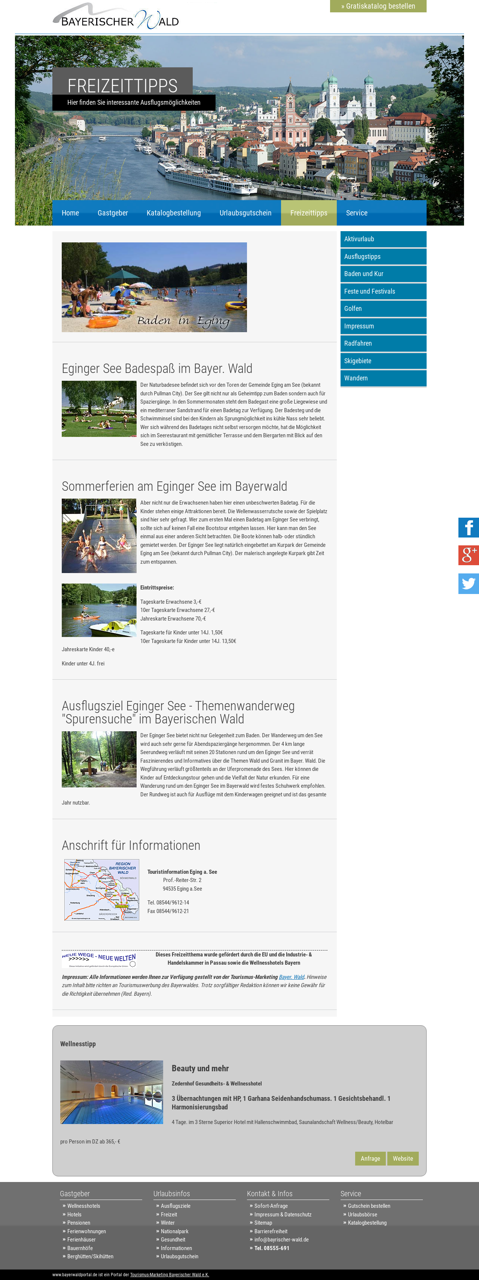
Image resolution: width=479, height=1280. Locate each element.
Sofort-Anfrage (271, 1206)
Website (403, 1158)
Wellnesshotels (83, 1206)
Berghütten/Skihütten (90, 1256)
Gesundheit (173, 1239)
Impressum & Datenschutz (283, 1214)
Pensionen (78, 1222)
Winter (168, 1222)
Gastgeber (113, 212)
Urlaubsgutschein (246, 212)
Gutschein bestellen (369, 1206)
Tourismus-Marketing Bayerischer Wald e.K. (169, 1274)
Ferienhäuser (81, 1239)
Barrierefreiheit (270, 1231)
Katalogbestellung (174, 212)
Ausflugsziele (175, 1206)
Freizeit (169, 1214)
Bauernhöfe (80, 1248)
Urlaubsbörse (362, 1214)
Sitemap (263, 1222)
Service (356, 212)
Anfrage (370, 1158)
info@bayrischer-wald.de (281, 1239)
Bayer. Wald (291, 977)
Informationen (176, 1248)
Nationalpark (175, 1231)
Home (70, 212)
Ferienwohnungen (86, 1231)
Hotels (74, 1214)
